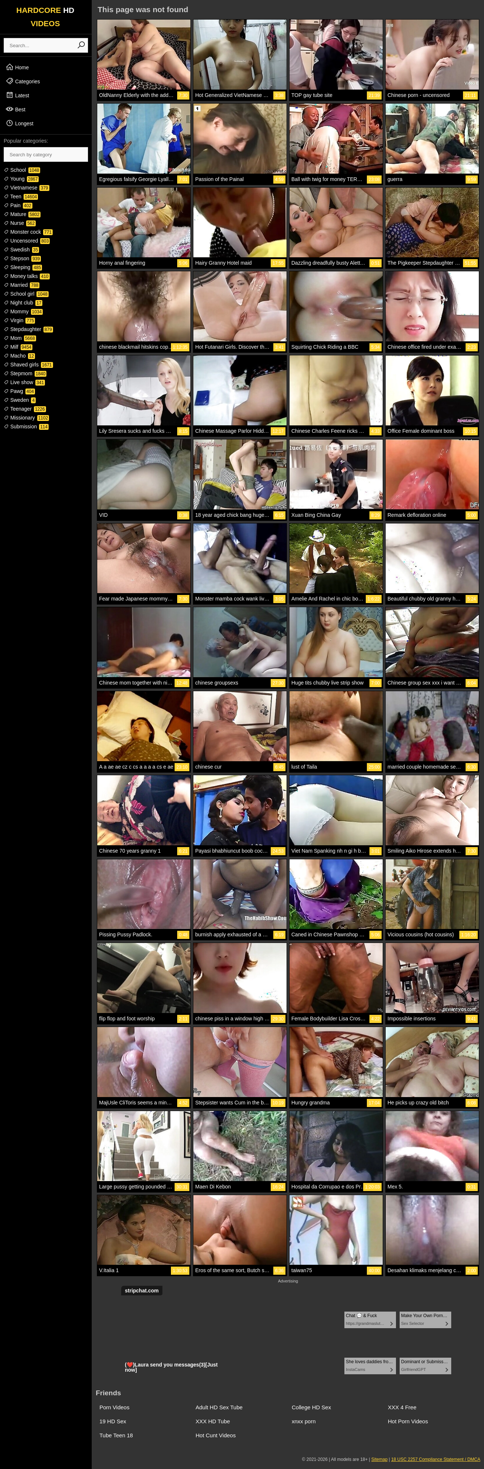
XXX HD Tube (213, 1421)
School (22, 170)
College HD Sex (311, 1407)
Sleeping (23, 267)
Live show (24, 382)
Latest (17, 95)
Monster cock (28, 232)
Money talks (27, 276)
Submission (26, 426)
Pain (18, 205)
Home (17, 67)
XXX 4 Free (402, 1407)
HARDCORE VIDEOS (45, 17)
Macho (19, 356)
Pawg (19, 391)
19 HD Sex (112, 1421)
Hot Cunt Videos (216, 1435)
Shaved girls (28, 365)
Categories (23, 81)
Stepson (22, 258)
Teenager (25, 409)
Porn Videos (114, 1407)
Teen (21, 196)
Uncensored (27, 241)
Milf (18, 347)
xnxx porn (304, 1421)
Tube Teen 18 (116, 1435)
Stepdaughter (28, 329)
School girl (26, 294)
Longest (20, 123)
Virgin (19, 320)
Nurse (20, 223)
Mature (22, 214)
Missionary (26, 418)
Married (21, 285)
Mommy (23, 311)
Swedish (21, 250)
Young (21, 179)
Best (15, 109)
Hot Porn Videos (408, 1421)
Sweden (20, 400)
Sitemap (379, 1459)
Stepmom (25, 373)
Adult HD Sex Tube (219, 1407)
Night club (23, 303)
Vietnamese (26, 188)
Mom (20, 338)
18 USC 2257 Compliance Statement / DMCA (435, 1459)
